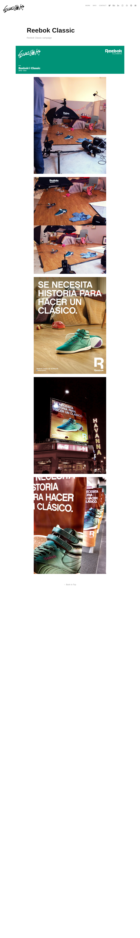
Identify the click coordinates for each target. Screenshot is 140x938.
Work (87, 5)
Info (94, 5)
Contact (102, 5)
